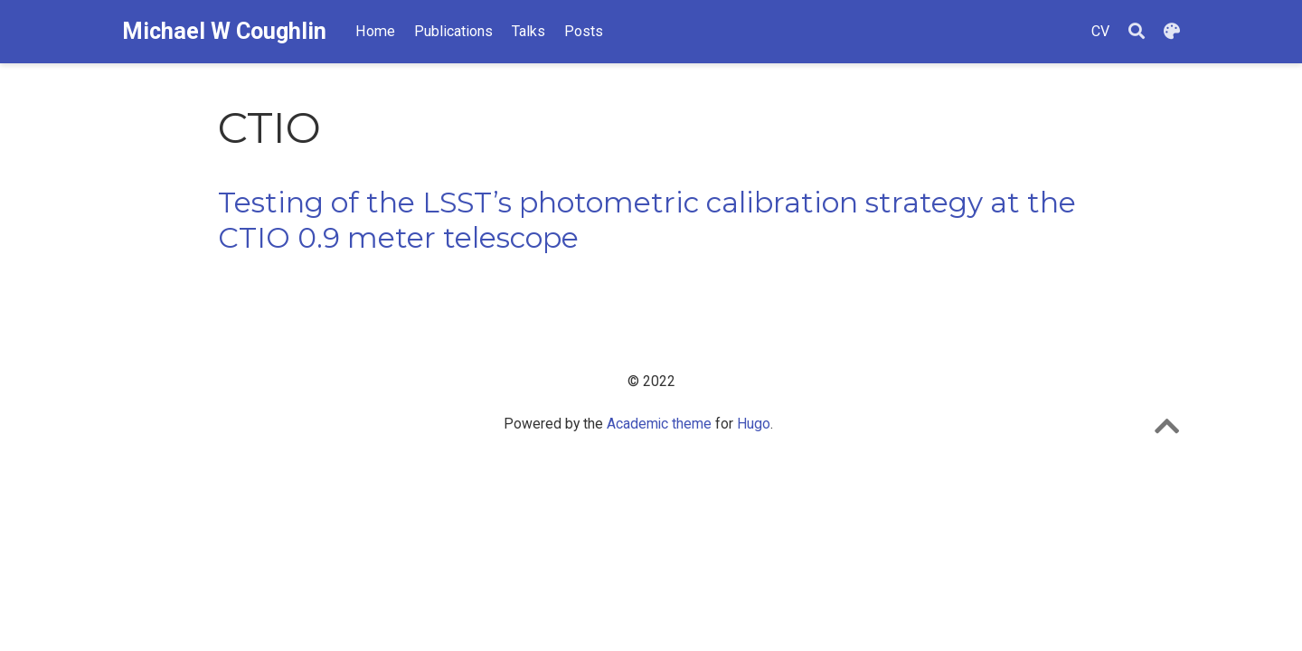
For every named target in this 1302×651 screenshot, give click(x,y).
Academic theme (659, 423)
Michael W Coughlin (224, 31)
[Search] (1136, 32)
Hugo (753, 423)
